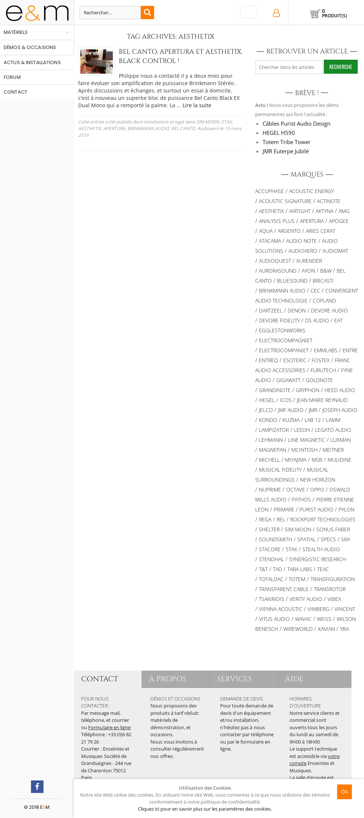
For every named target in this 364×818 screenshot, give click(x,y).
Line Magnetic (306, 439)
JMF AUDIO (291, 409)
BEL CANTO (183, 128)
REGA (265, 519)
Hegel (267, 399)
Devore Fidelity (279, 320)
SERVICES (234, 679)
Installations (156, 122)
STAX (226, 122)
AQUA (266, 230)
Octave (295, 489)
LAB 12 (313, 419)
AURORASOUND (278, 270)
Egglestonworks (282, 330)
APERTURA (114, 128)
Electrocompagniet (285, 340)
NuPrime (270, 489)
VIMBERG (318, 608)
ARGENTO (289, 230)
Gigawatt (288, 380)
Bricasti (323, 280)
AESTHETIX (89, 128)
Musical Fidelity (280, 469)
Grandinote (275, 390)
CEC (315, 290)
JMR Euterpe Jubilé (286, 151)
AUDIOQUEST (275, 260)
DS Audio (317, 320)
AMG (344, 210)
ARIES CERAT (320, 230)
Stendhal (271, 559)
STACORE (270, 549)
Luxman (340, 439)
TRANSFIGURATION (333, 579)
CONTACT (99, 679)
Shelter (269, 529)
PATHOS (301, 499)
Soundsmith (275, 539)
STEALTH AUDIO (321, 549)
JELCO (266, 409)
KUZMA (290, 419)
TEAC (323, 569)
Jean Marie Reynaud (322, 399)
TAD (277, 569)
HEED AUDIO (340, 390)
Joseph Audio (339, 409)
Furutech (323, 370)
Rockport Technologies (323, 519)
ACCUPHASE (269, 191)
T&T (263, 569)
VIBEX (334, 598)
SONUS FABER (333, 529)
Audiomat (335, 250)
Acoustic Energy (311, 191)
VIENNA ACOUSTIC (280, 608)
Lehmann (271, 439)
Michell (269, 459)
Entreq (268, 360)
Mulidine (339, 459)
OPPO (317, 489)
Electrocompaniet (284, 350)
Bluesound (292, 280)
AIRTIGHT (300, 210)
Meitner (333, 449)
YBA (344, 628)
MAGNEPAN (272, 449)
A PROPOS (168, 679)
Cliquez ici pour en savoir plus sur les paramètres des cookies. (205, 808)
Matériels (16, 32)
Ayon (308, 270)
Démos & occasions (30, 47)
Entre (350, 350)
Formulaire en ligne (109, 727)
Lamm (333, 419)
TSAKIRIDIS (271, 598)
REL (281, 519)
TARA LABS (299, 569)
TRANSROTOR (330, 588)
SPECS (328, 539)
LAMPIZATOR (274, 429)
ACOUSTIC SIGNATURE (285, 200)
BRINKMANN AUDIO (148, 128)
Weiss (324, 618)
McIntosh (304, 449)
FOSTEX (321, 360)
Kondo (268, 419)
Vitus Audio (274, 618)
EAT (338, 320)
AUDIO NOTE (301, 240)
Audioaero (208, 128)
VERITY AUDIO (306, 598)
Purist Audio (316, 509)
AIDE (294, 679)
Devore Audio (329, 310)
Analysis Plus (277, 220)
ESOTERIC (294, 360)
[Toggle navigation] (248, 12)
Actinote (328, 200)
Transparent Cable (284, 588)
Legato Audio (333, 429)
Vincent (344, 608)
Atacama (270, 240)
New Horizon (317, 479)
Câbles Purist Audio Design (296, 123)
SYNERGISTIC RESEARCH (317, 559)
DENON (297, 310)
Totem (297, 579)
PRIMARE (284, 509)
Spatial (306, 539)
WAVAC (303, 618)
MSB (317, 459)
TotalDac (271, 579)
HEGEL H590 (279, 132)
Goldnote (319, 380)
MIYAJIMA (295, 459)
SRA (345, 539)
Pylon (346, 509)
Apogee (339, 220)
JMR (313, 409)
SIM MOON (207, 122)
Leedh (302, 429)
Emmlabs (325, 350)
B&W (326, 270)
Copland (324, 300)
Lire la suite (197, 105)
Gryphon (307, 390)
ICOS (286, 399)
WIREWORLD (298, 628)
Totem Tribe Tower (287, 142)
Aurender (309, 260)
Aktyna (324, 210)
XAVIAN (326, 628)
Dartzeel (270, 310)
